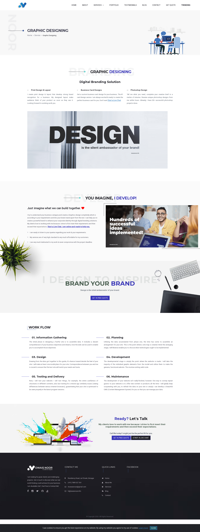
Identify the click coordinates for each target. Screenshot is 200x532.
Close (153, 528)
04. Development (118, 365)
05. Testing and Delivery (48, 385)
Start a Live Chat (83, 104)
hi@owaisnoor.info (74, 504)
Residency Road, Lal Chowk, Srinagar (81, 491)
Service (38, 35)
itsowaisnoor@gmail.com (77, 499)
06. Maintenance (117, 385)
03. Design (39, 365)
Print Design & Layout (41, 90)
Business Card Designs (91, 90)
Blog (106, 504)
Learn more (143, 528)
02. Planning (114, 342)
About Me (108, 495)
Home (29, 35)
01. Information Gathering (49, 342)
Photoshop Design (139, 90)
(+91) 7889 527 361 (75, 495)
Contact (108, 508)
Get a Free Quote (100, 303)
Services (108, 499)
